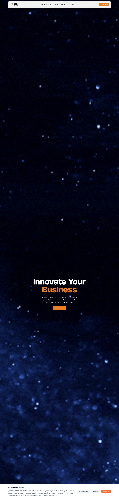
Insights (63, 4)
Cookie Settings (83, 491)
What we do (46, 4)
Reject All (95, 491)
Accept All (106, 491)
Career (56, 4)
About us (72, 4)
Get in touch (104, 4)
